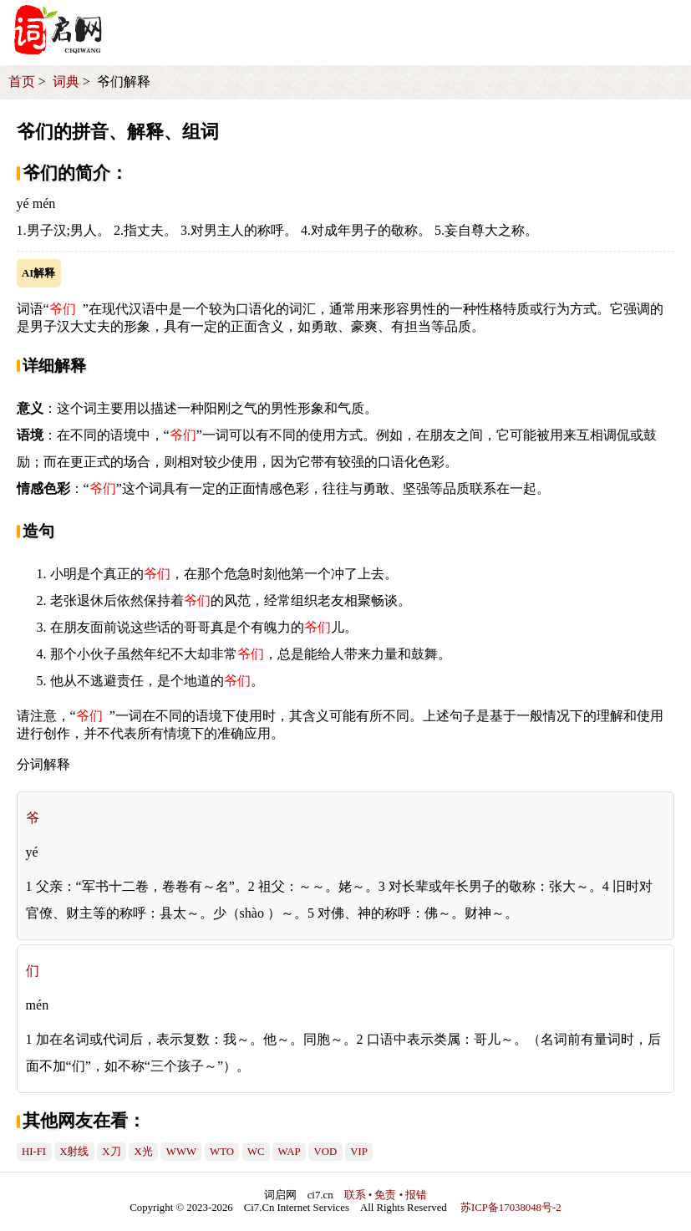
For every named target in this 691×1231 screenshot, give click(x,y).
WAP (289, 1151)
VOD (326, 1151)
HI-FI (34, 1151)
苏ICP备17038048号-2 (510, 1207)
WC (256, 1151)
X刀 (111, 1151)
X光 (144, 1151)
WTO (222, 1151)
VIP (359, 1151)
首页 (21, 81)
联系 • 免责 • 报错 (386, 1195)
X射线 (74, 1151)
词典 (66, 81)
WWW (181, 1151)
